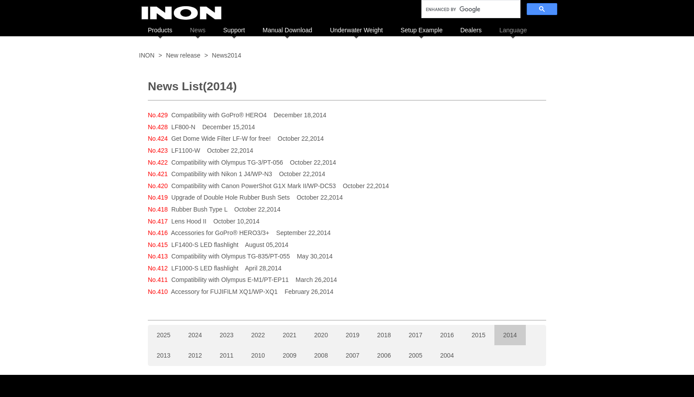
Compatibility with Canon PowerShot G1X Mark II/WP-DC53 (253, 185)
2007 (352, 355)
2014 (510, 335)
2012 (195, 355)
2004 (447, 355)
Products (160, 30)
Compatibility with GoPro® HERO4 (219, 115)
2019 (352, 335)
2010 (258, 355)
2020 (321, 335)
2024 (195, 335)
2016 (447, 335)
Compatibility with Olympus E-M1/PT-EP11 (230, 279)
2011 (226, 355)
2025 (163, 335)
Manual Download (287, 30)
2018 (384, 335)
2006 (384, 355)
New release (183, 55)
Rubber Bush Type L (199, 209)
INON (146, 55)
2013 (163, 355)
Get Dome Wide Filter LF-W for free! (221, 138)
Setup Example (422, 30)
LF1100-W (185, 150)
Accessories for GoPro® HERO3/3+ (220, 232)
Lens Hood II (188, 221)
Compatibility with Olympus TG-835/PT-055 (230, 256)
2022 (258, 335)
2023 (226, 335)
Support (234, 30)
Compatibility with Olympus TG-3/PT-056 (227, 162)
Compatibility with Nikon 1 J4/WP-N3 (221, 173)
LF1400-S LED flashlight (205, 244)
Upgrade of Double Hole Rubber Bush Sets (230, 197)
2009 (290, 355)
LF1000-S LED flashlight (205, 268)
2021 (290, 335)
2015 (479, 335)
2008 (321, 355)
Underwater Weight (356, 30)
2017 (415, 335)
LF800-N (183, 127)
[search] (470, 9)
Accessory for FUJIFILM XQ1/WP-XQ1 (224, 291)
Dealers (471, 30)
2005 (415, 355)
